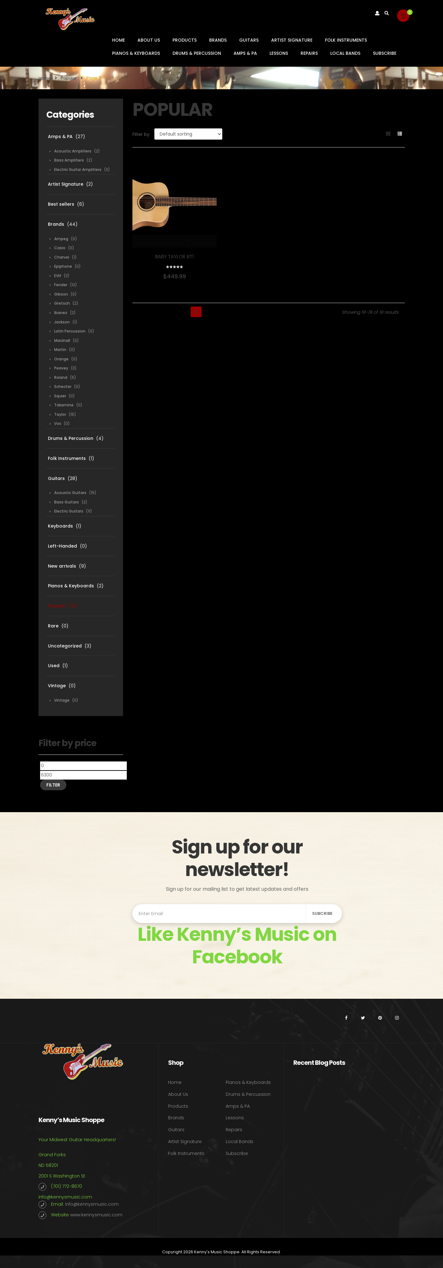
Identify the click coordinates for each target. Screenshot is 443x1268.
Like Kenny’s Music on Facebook (237, 945)
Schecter (62, 386)
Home (118, 40)
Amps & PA (245, 53)
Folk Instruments (346, 40)
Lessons (279, 53)
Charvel (61, 257)
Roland (60, 377)
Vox (57, 423)
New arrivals (62, 566)
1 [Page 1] (173, 312)
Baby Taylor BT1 (174, 256)
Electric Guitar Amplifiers (77, 169)
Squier (60, 396)
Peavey (61, 368)
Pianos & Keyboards (136, 53)
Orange (61, 359)
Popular (69, 78)
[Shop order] (188, 134)
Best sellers (61, 204)
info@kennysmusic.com (65, 1197)
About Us (148, 40)
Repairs (309, 53)
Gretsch (62, 303)
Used (53, 665)
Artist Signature (291, 40)
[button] (403, 15)
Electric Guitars (68, 511)
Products (185, 40)
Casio (59, 247)
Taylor (60, 414)
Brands (218, 40)
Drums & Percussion (197, 53)
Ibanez (60, 312)
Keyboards (60, 526)
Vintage (57, 686)
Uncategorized (65, 646)
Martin (60, 349)
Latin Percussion (69, 331)
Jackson (62, 322)
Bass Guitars (66, 502)
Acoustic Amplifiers (72, 151)
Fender (60, 284)
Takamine (64, 405)
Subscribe (384, 53)
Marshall (62, 340)
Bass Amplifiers (69, 160)
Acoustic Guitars (70, 492)
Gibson (61, 294)
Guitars (249, 40)
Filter (53, 785)
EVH (57, 275)
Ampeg (61, 238)
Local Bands (345, 53)
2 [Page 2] (184, 312)
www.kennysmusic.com (96, 1215)
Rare (53, 626)
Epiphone (63, 266)
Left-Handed (62, 546)
